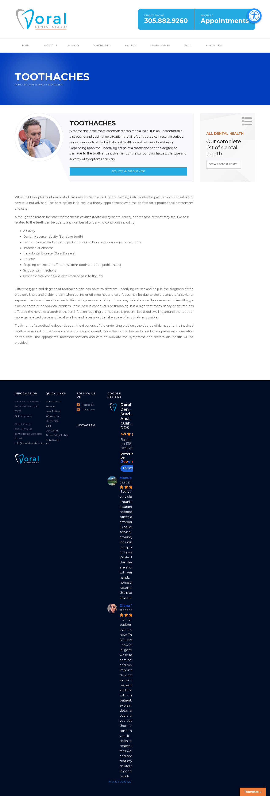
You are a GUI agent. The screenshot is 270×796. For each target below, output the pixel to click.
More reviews (119, 782)
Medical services (35, 84)
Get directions (23, 416)
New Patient (102, 45)
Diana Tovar (130, 606)
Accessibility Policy (57, 435)
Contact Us (213, 45)
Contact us (52, 430)
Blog (188, 45)
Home (25, 45)
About (48, 45)
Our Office (52, 420)
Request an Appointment (128, 171)
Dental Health (160, 45)
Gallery (130, 45)
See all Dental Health (224, 164)
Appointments (225, 21)
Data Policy (53, 440)
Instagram (86, 409)
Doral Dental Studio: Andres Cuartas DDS (128, 416)
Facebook (85, 404)
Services (73, 45)
